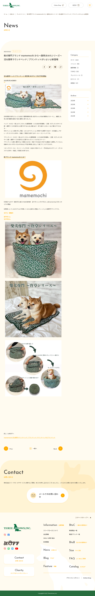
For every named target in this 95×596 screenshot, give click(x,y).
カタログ (77, 567)
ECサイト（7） (75, 79)
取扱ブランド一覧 (74, 534)
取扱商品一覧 (73, 530)
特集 (49, 566)
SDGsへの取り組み (49, 538)
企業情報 (53, 525)
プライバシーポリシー (73, 578)
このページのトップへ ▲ (83, 518)
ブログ (48, 558)
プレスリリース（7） (77, 75)
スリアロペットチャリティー (19, 571)
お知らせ (50, 550)
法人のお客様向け (78, 542)
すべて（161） (75, 60)
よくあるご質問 (77, 559)
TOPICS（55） (75, 71)
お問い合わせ (19, 559)
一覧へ (33, 449)
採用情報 (46, 542)
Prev (8, 448)
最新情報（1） (75, 68)
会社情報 (46, 534)
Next (58, 448)
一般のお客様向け (78, 525)
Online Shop (87, 578)
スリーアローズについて (50, 530)
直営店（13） (75, 83)
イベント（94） (75, 64)
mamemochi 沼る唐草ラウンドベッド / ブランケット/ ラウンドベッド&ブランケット (29, 437)
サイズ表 (75, 550)
